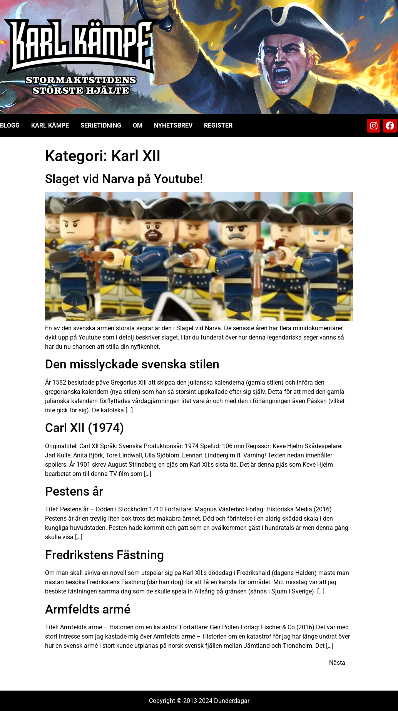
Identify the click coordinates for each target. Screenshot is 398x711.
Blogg (10, 125)
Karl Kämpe (50, 125)
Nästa (341, 662)
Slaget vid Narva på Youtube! (124, 178)
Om (137, 125)
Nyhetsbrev (173, 125)
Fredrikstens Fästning (104, 555)
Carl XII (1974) (84, 427)
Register (218, 125)
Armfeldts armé (87, 609)
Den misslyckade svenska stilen (132, 364)
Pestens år (74, 491)
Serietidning (100, 125)
